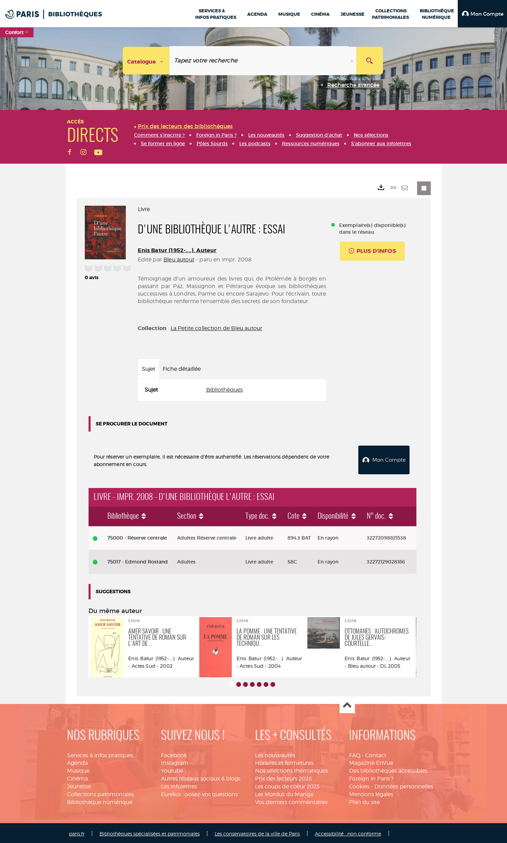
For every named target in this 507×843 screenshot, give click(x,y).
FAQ (354, 753)
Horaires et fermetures (284, 761)
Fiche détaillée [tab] (182, 369)
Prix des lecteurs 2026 (283, 777)
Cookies (359, 784)
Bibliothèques (224, 389)
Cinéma (77, 777)
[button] (482, 13)
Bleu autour (179, 259)
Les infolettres (179, 784)
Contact (375, 753)
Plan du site (364, 800)
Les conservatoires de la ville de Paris (257, 832)
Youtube (172, 769)
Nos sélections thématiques (291, 769)
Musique (78, 769)
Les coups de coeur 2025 (287, 784)
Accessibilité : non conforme (348, 832)
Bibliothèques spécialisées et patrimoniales (149, 832)
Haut (347, 704)
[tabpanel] (232, 390)
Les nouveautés (275, 753)
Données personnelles (403, 784)
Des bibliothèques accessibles (388, 769)
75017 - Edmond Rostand (137, 560)
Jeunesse (79, 784)
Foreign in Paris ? (371, 777)
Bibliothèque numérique (99, 800)
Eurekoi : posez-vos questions (199, 792)
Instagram (174, 761)
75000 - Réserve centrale (137, 536)
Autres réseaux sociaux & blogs (200, 777)
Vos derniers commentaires (291, 800)
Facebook (174, 753)
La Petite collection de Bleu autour (217, 328)
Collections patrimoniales (100, 792)
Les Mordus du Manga (284, 792)
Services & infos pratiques (100, 753)
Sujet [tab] (148, 369)
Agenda (77, 761)
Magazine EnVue (371, 761)
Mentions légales (371, 792)
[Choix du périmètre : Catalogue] (146, 60)
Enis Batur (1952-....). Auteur (177, 250)
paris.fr (76, 832)
